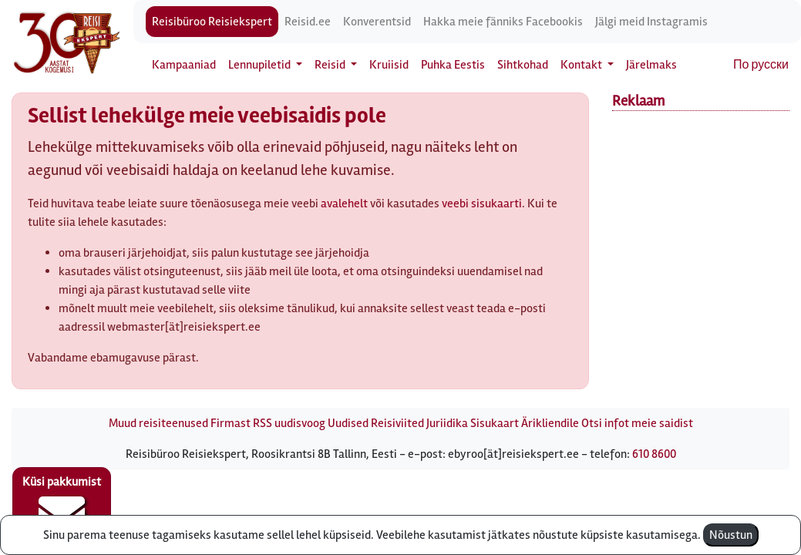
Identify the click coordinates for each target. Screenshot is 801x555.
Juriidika (447, 423)
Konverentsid (377, 21)
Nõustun (730, 535)
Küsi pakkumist (61, 505)
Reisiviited (397, 423)
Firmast (230, 423)
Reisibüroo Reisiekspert (212, 21)
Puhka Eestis (453, 64)
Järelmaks (651, 64)
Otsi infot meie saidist (637, 423)
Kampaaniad (184, 64)
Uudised (348, 423)
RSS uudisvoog (289, 423)
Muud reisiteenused (158, 423)
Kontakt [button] (582, 64)
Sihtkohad (522, 64)
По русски (761, 64)
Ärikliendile (550, 423)
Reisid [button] (331, 64)
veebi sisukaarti (482, 203)
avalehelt (344, 203)
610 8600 (654, 454)
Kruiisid (389, 64)
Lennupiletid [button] (260, 64)
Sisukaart (494, 423)
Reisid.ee (307, 21)
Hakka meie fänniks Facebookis (503, 21)
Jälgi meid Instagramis (651, 21)
